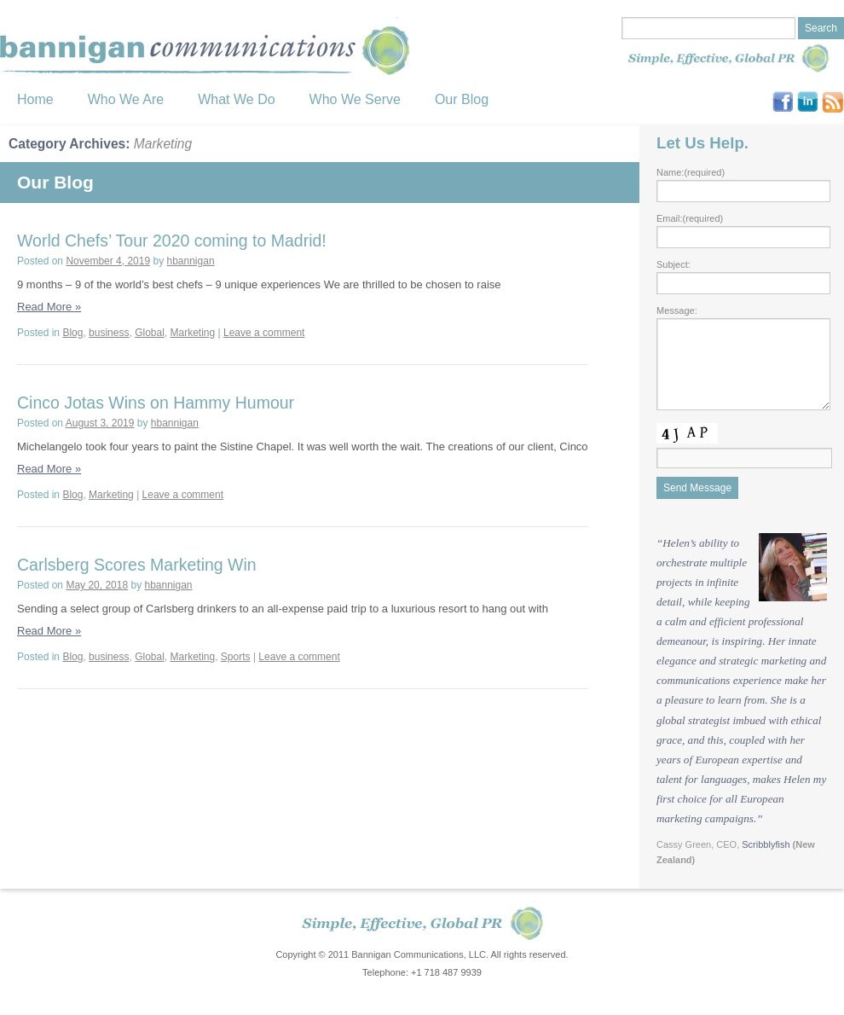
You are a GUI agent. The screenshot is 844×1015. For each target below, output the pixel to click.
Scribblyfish (765, 844)
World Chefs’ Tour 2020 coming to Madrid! (172, 240)
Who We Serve (355, 99)
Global (150, 333)
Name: (690, 172)
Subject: (673, 264)
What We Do (236, 99)
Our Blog (461, 99)
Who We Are (126, 99)
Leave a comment (263, 333)
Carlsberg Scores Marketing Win (137, 564)
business (109, 333)
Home (35, 99)
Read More (49, 306)
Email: (689, 218)
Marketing (193, 333)
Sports (236, 657)
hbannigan (191, 261)
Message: (676, 310)
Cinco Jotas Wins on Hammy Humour (155, 402)
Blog (72, 333)
